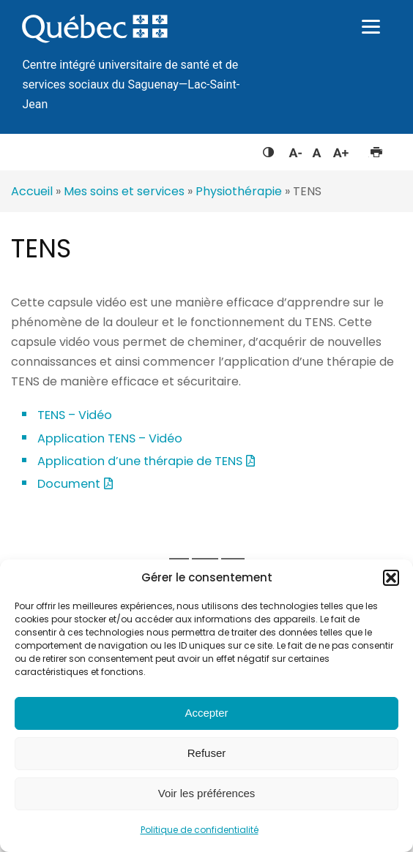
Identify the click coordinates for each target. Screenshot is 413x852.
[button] (391, 577)
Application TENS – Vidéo (109, 438)
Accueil (32, 191)
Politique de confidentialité (199, 829)
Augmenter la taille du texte (341, 149)
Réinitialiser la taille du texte (316, 149)
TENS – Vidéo (74, 415)
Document (68, 483)
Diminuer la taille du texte (294, 150)
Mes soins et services (124, 191)
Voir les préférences (207, 793)
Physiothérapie (239, 191)
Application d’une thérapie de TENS (139, 461)
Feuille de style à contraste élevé (268, 149)
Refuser (206, 753)
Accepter (206, 712)
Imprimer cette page (376, 149)
